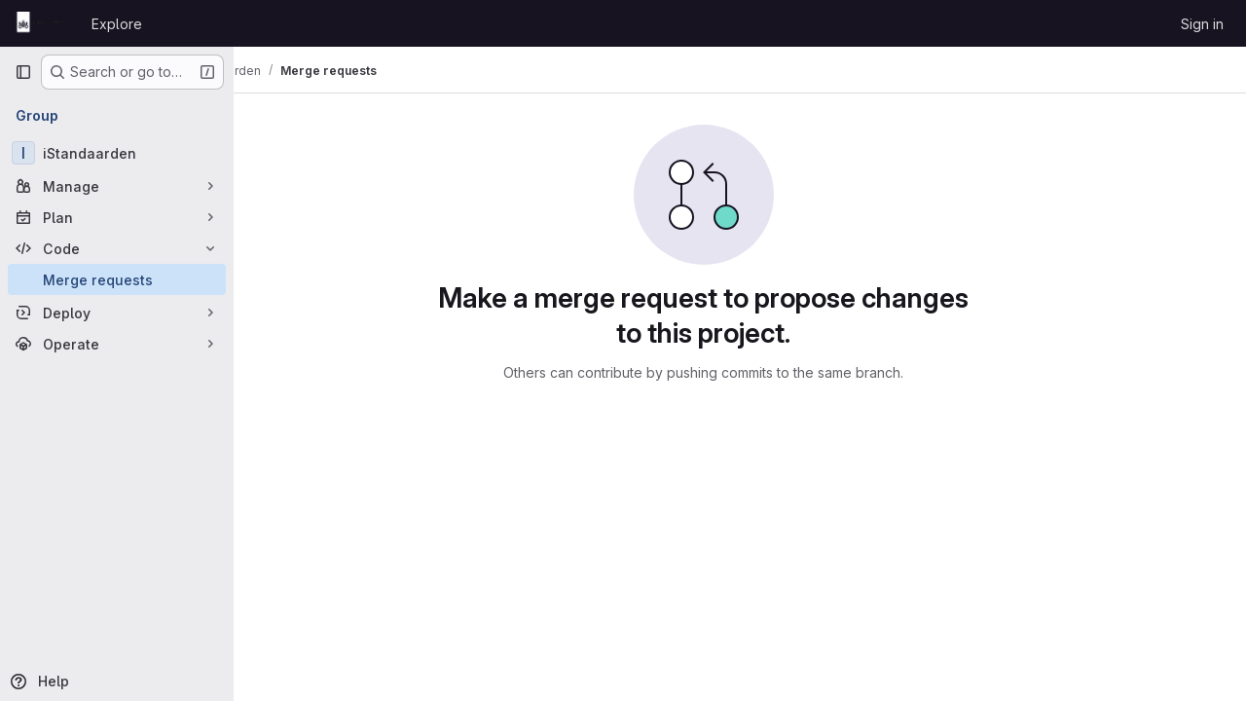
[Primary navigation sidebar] (23, 72)
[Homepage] (43, 23)
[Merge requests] (117, 279)
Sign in (1202, 24)
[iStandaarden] (117, 152)
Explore (117, 24)
